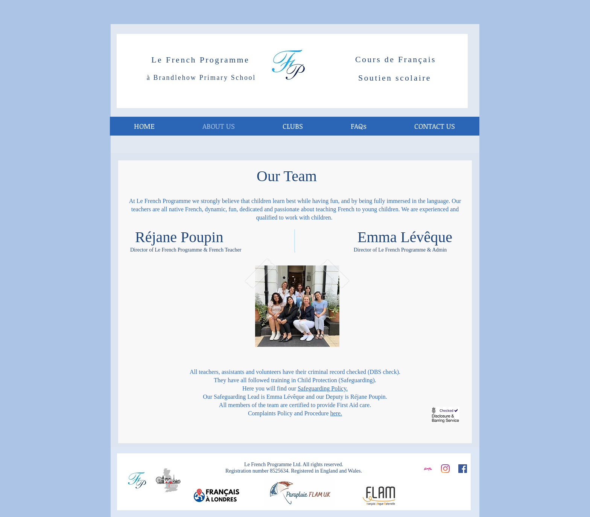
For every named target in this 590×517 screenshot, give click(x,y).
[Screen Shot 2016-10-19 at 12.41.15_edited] (428, 468)
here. (336, 413)
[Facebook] (462, 468)
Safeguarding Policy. (323, 388)
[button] (293, 126)
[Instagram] (445, 468)
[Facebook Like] (445, 489)
